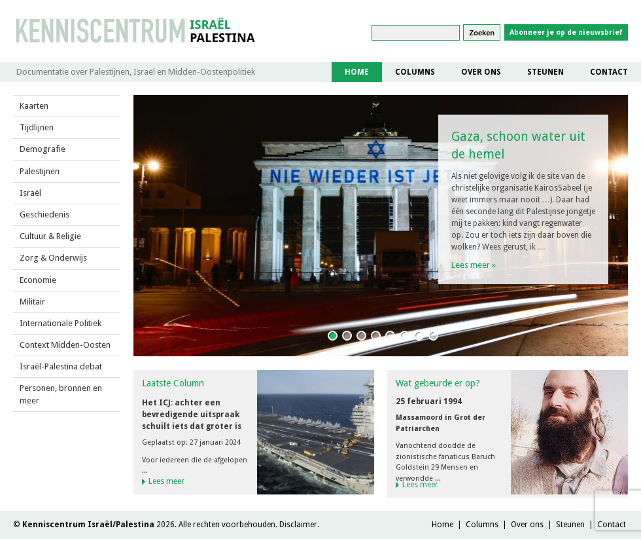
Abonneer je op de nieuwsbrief (566, 32)
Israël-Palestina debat (61, 366)
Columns (415, 72)
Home (357, 72)
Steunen (545, 72)
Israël (30, 193)
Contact (609, 72)
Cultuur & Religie (50, 236)
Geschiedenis (44, 214)
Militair (32, 302)
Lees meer (473, 265)
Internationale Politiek (60, 323)
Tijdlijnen (37, 127)
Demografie (42, 149)
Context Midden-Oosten (65, 345)
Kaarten (34, 106)
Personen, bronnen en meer (61, 394)
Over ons (481, 72)
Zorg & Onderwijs (53, 258)
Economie (38, 280)
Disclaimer (298, 524)
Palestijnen (40, 171)
